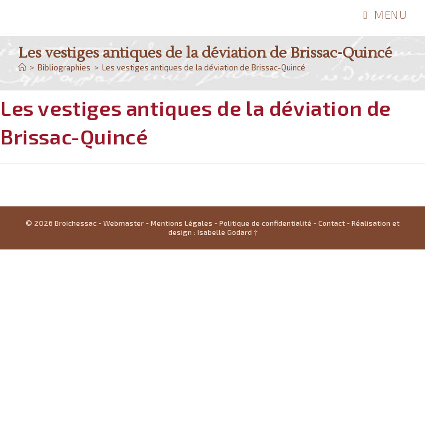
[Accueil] (22, 67)
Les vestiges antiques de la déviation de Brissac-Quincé (203, 67)
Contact (331, 410)
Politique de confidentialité (265, 410)
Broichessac (57, 15)
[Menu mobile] (385, 14)
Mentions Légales (181, 410)
